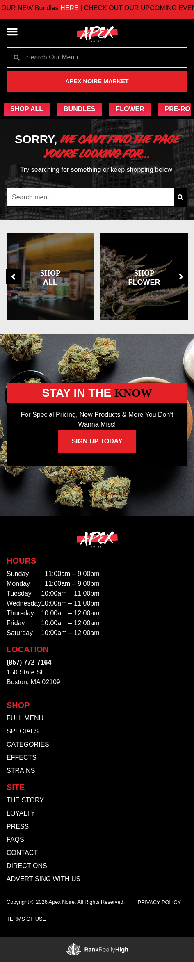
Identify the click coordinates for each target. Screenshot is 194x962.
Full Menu (25, 718)
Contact (22, 852)
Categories (28, 744)
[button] (12, 31)
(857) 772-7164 (29, 662)
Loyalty (21, 813)
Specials (23, 731)
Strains (21, 770)
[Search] (180, 197)
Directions (27, 865)
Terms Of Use (26, 919)
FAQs (15, 839)
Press (18, 826)
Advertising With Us (43, 878)
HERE (82, 8)
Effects (22, 757)
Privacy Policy (159, 902)
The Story (25, 800)
